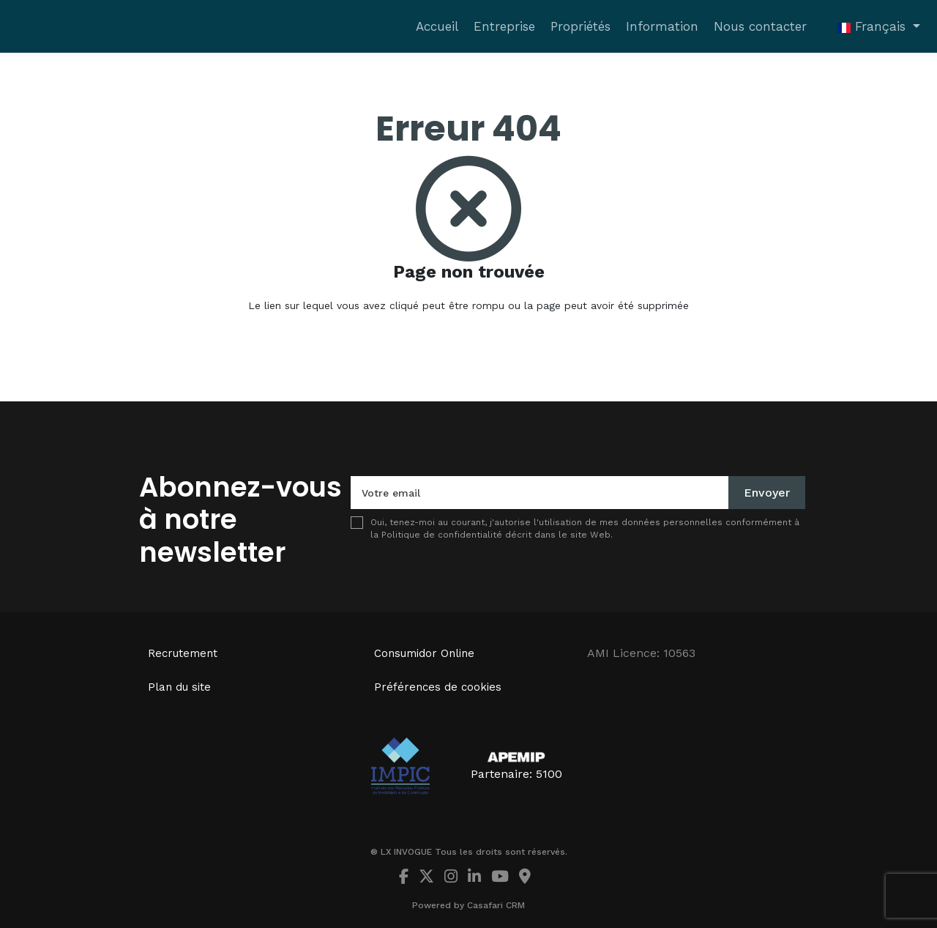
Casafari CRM (496, 905)
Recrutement (182, 653)
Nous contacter (760, 26)
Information (662, 26)
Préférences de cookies (437, 687)
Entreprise (504, 26)
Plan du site (179, 687)
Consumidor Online (424, 653)
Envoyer (767, 493)
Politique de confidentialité (441, 535)
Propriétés (580, 26)
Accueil (437, 26)
